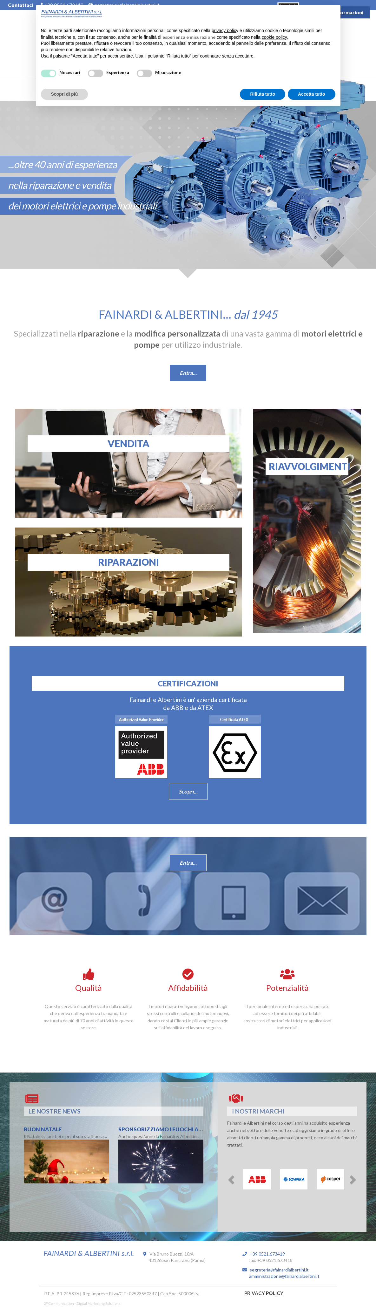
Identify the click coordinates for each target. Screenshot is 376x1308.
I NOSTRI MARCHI (258, 1111)
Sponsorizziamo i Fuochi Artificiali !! (174, 1129)
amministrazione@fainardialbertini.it (281, 1276)
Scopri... (188, 791)
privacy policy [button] (225, 30)
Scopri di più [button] (64, 94)
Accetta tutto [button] (311, 94)
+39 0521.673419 (266, 1254)
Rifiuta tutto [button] (262, 94)
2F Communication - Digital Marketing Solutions (82, 1303)
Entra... (188, 373)
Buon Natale (43, 1129)
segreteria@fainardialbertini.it (278, 1269)
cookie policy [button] (274, 37)
